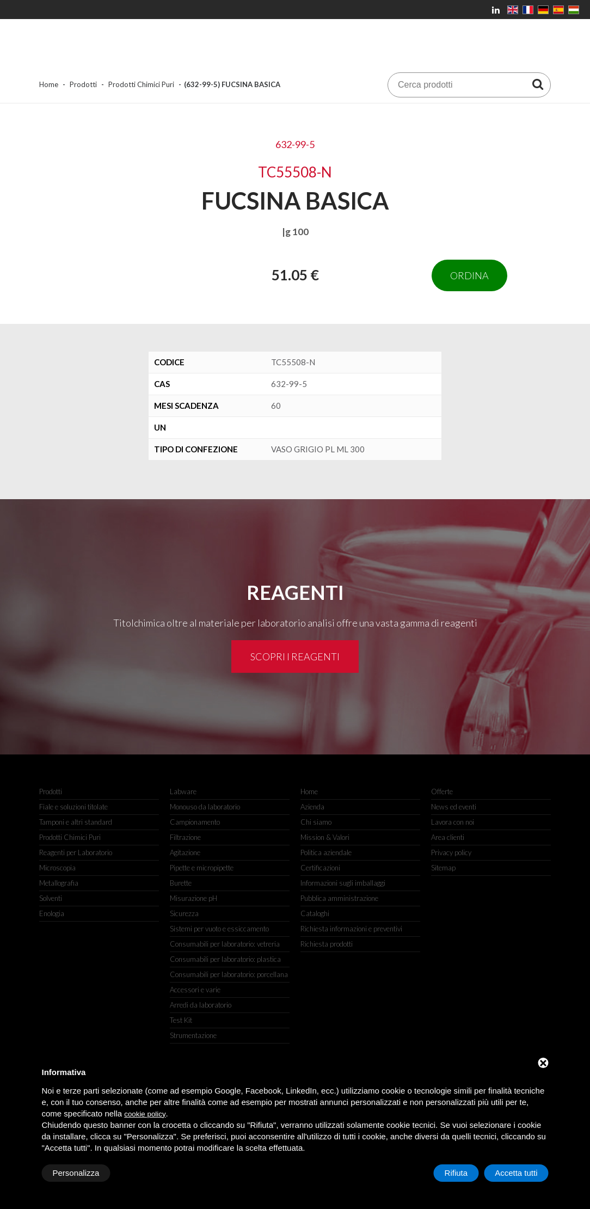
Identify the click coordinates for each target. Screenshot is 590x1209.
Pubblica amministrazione (339, 898)
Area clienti (447, 837)
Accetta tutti (516, 1172)
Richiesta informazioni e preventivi (351, 928)
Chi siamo (315, 822)
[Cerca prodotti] (537, 84)
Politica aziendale (326, 852)
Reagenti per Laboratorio (75, 852)
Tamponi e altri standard (75, 822)
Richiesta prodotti (326, 944)
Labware (183, 791)
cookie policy (144, 1114)
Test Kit (181, 1020)
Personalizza (76, 1172)
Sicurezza (184, 913)
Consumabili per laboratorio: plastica (225, 959)
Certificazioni (320, 867)
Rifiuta (456, 1172)
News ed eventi (453, 806)
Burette (181, 883)
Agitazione (185, 852)
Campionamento (195, 822)
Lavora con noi (452, 822)
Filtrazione (185, 837)
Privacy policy (451, 852)
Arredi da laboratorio (200, 1005)
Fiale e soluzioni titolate (73, 806)
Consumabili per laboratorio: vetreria (225, 944)
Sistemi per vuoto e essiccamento (219, 928)
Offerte (442, 791)
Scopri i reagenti (295, 656)
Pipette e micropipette (201, 867)
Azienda (312, 806)
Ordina (469, 275)
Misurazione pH (193, 898)
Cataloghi (314, 913)
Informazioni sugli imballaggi (342, 883)
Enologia (51, 913)
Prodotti (83, 84)
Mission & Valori (324, 837)
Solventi (50, 898)
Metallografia (58, 883)
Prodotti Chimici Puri (141, 84)
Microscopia (57, 867)
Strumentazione (193, 1035)
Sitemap (443, 867)
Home (48, 84)
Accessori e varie (195, 989)
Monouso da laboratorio (205, 806)
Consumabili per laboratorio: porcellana (229, 974)
